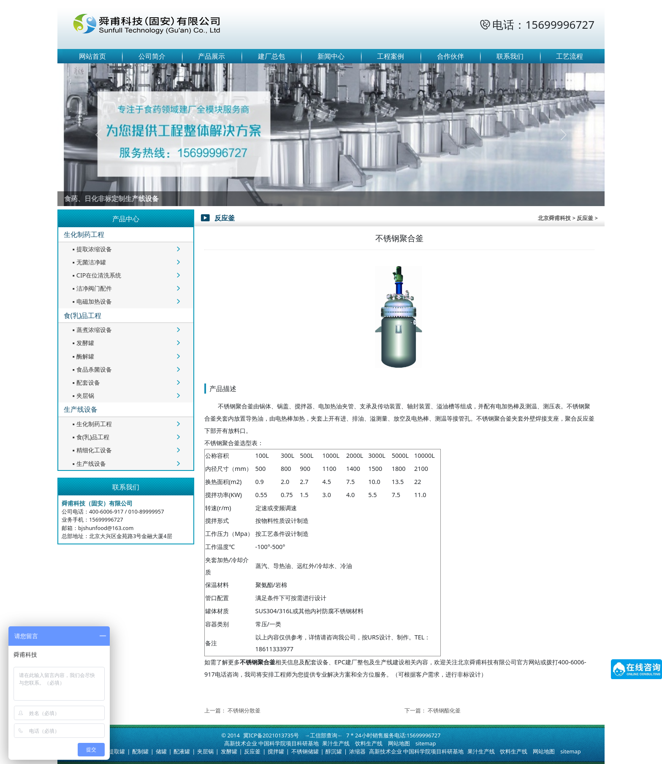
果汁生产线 (336, 743)
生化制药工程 (84, 234)
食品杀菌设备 (91, 369)
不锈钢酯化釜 (444, 710)
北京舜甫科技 (554, 218)
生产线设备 (81, 409)
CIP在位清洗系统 (96, 275)
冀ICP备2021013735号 (271, 735)
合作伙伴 (450, 56)
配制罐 (140, 751)
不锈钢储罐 (305, 751)
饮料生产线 (369, 743)
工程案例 (390, 56)
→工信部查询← (323, 735)
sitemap (425, 743)
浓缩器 (357, 751)
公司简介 (152, 56)
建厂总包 (271, 56)
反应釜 (252, 751)
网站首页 (92, 56)
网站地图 (399, 743)
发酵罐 (82, 343)
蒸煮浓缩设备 (91, 330)
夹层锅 (82, 396)
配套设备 (85, 382)
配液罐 (182, 751)
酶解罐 (82, 356)
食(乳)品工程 (83, 315)
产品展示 (211, 56)
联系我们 (510, 56)
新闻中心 (331, 56)
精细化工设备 (91, 450)
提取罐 (117, 751)
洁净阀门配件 (91, 288)
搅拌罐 (276, 751)
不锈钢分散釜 (244, 710)
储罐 (161, 751)
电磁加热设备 (91, 301)
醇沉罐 (334, 751)
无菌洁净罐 (88, 262)
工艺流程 (569, 56)
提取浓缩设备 (91, 249)
